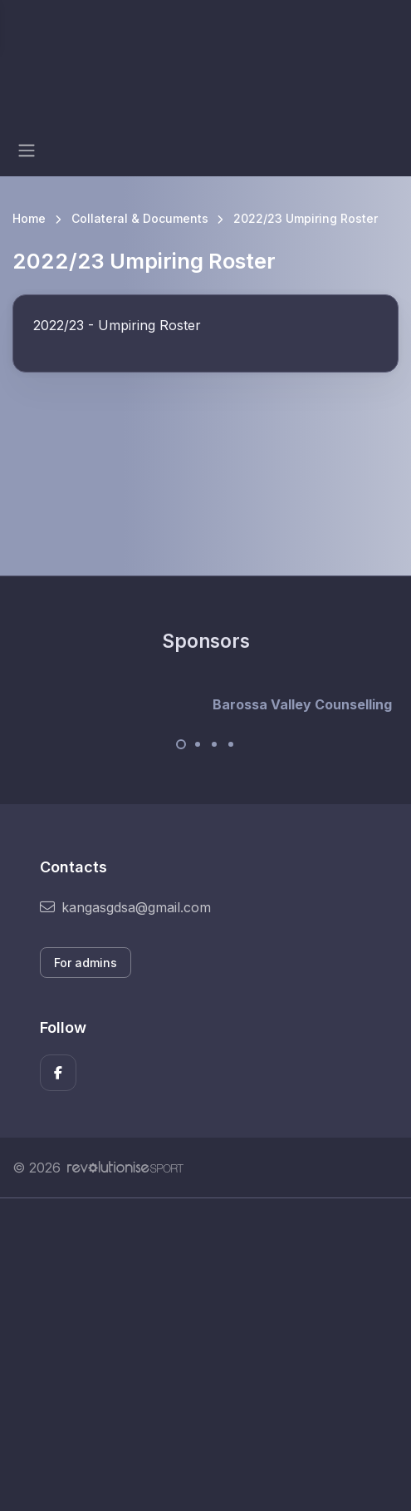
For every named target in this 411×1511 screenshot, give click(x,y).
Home (29, 218)
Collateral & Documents (139, 218)
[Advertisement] (205, 1354)
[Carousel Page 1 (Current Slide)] (181, 744)
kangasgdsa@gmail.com (125, 907)
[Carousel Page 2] (198, 744)
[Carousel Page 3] (214, 744)
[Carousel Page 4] (231, 744)
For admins (85, 962)
